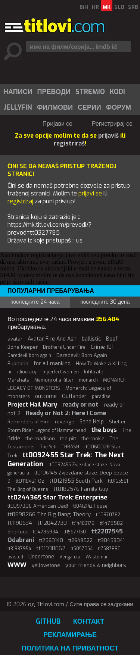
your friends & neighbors (95, 565)
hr (9, 372)
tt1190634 (19, 523)
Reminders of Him (28, 422)
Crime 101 (102, 347)
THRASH (70, 447)
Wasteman (97, 557)
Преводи (54, 91)
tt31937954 (19, 549)
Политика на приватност (70, 648)
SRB (133, 7)
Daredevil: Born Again (81, 355)
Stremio (90, 91)
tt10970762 (108, 515)
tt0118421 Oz (30, 481)
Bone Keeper (22, 347)
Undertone (41, 556)
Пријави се (57, 124)
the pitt (68, 438)
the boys (104, 430)
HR (95, 7)
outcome (46, 396)
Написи (17, 91)
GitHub (48, 621)
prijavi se (90, 193)
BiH (84, 7)
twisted (15, 557)
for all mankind (52, 363)
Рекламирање (70, 634)
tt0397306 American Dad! (37, 506)
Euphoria (17, 363)
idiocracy (26, 372)
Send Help (92, 421)
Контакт (88, 621)
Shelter (117, 422)
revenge (64, 422)
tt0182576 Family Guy (80, 489)
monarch (88, 380)
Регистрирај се (112, 124)
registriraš (69, 143)
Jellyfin (17, 107)
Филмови (55, 107)
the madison (40, 438)
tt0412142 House (90, 506)
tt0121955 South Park (76, 481)
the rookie (93, 438)
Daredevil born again (29, 355)
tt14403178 (83, 523)
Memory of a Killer (54, 380)
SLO (119, 7)
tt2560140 (51, 540)
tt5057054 (82, 549)
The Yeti (48, 447)
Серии (89, 107)
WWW (17, 565)
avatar (14, 339)
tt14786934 (45, 532)
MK (107, 7)
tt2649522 (80, 540)
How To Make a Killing (101, 363)
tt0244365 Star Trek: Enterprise (57, 497)
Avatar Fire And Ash (52, 338)
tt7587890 (109, 549)
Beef (112, 338)
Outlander (74, 396)
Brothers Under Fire (64, 347)
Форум (118, 107)
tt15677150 (74, 532)
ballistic (91, 338)
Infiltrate (93, 372)
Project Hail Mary (32, 404)
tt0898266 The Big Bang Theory (49, 514)
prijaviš (108, 136)
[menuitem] (17, 92)
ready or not (80, 404)
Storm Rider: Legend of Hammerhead (46, 430)
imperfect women (60, 372)
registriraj (20, 201)
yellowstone (46, 565)
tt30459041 (111, 540)
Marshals (18, 380)
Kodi (117, 91)
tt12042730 (52, 523)
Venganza (69, 557)
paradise (101, 396)
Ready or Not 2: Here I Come (66, 413)
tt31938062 (50, 548)
